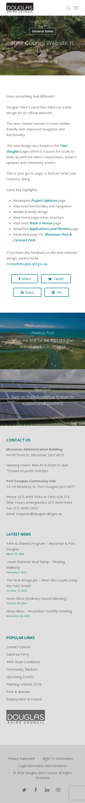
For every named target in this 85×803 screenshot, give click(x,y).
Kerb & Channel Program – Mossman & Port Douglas (40, 546)
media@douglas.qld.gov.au (27, 263)
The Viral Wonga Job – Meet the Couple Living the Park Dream (41, 583)
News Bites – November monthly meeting (39, 611)
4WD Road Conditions (23, 661)
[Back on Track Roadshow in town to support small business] (42, 397)
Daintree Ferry (17, 654)
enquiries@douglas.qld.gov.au (39, 513)
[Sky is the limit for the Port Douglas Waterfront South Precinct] (42, 341)
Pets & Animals (18, 691)
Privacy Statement (21, 758)
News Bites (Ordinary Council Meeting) (36, 598)
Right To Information (58, 758)
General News (42, 31)
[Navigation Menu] (76, 8)
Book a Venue (40, 223)
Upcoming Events (20, 676)
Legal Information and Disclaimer (42, 766)
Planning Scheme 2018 (23, 684)
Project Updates (44, 200)
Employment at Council (24, 699)
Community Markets (22, 669)
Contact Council (18, 647)
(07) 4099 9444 (30, 496)
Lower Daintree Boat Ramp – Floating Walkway (35, 564)
